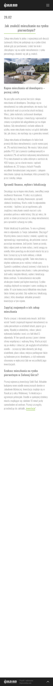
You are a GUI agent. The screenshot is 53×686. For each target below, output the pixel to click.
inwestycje (30, 408)
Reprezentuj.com (25, 682)
